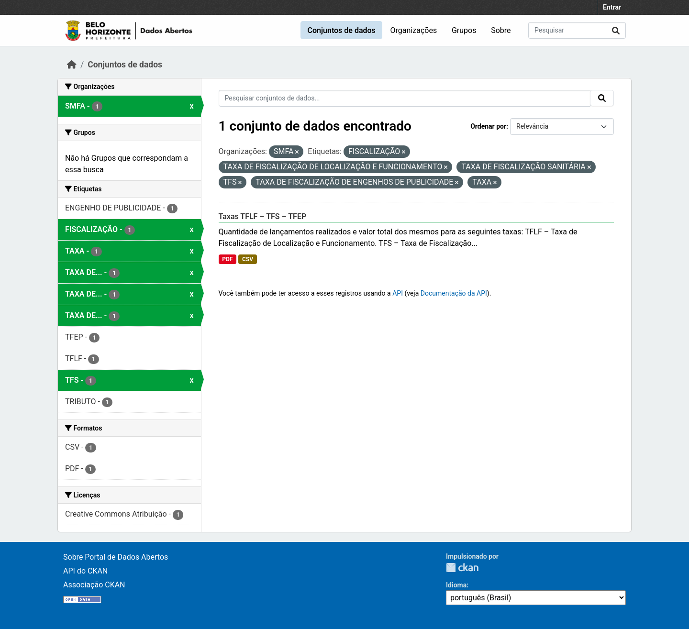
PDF (227, 259)
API (397, 293)
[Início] (72, 64)
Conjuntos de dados (341, 30)
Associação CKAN (94, 584)
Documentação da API (454, 293)
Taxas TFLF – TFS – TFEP (263, 216)
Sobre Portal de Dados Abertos (115, 557)
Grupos (464, 30)
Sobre (501, 30)
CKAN (462, 568)
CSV (247, 259)
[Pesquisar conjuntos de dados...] (577, 30)
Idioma (456, 585)
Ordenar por (488, 126)
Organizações (413, 30)
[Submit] (616, 30)
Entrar (612, 7)
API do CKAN (85, 570)
